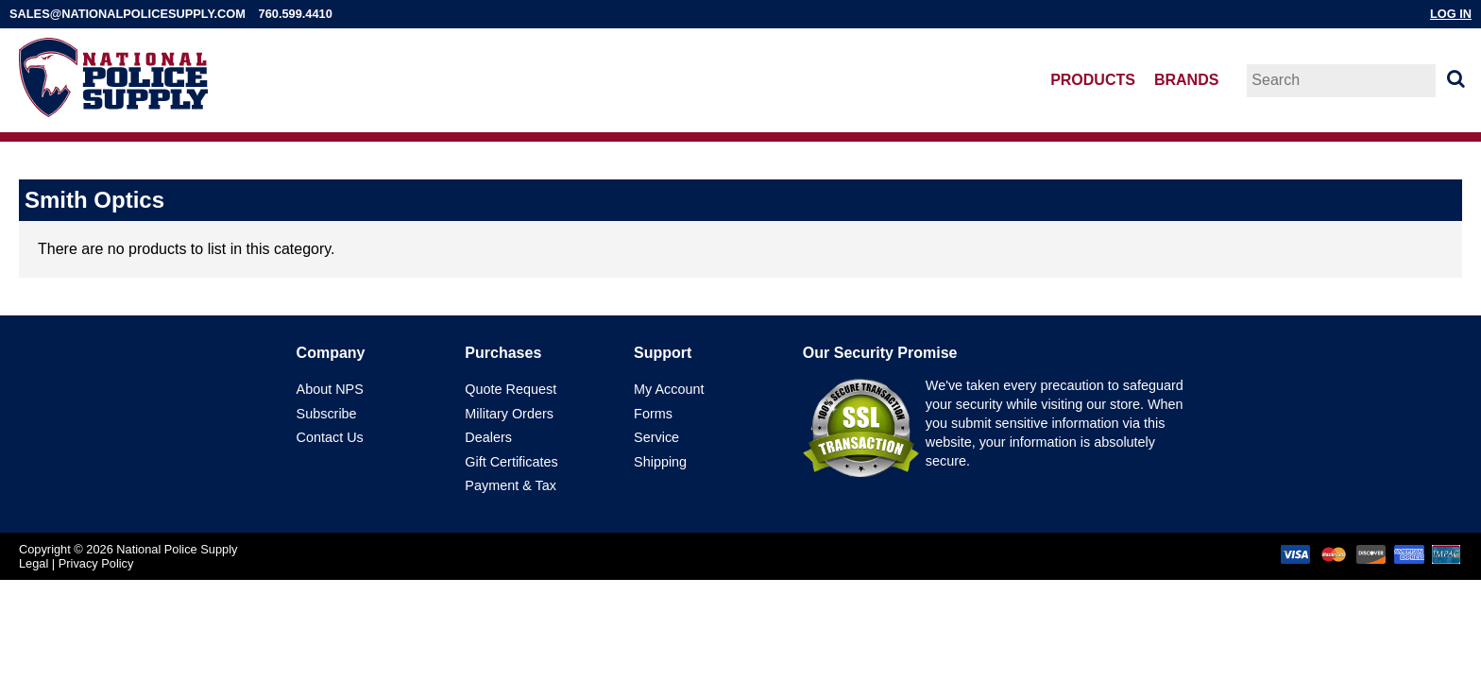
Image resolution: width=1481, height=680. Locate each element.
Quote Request (510, 389)
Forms (653, 413)
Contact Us (330, 437)
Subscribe (327, 413)
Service (656, 437)
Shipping (660, 461)
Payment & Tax (510, 485)
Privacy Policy (96, 563)
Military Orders (509, 413)
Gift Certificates (511, 461)
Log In (1451, 14)
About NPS (330, 389)
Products (1092, 80)
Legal (33, 563)
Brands (1186, 80)
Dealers (488, 437)
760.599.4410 (295, 14)
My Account (669, 389)
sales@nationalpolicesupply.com (127, 14)
